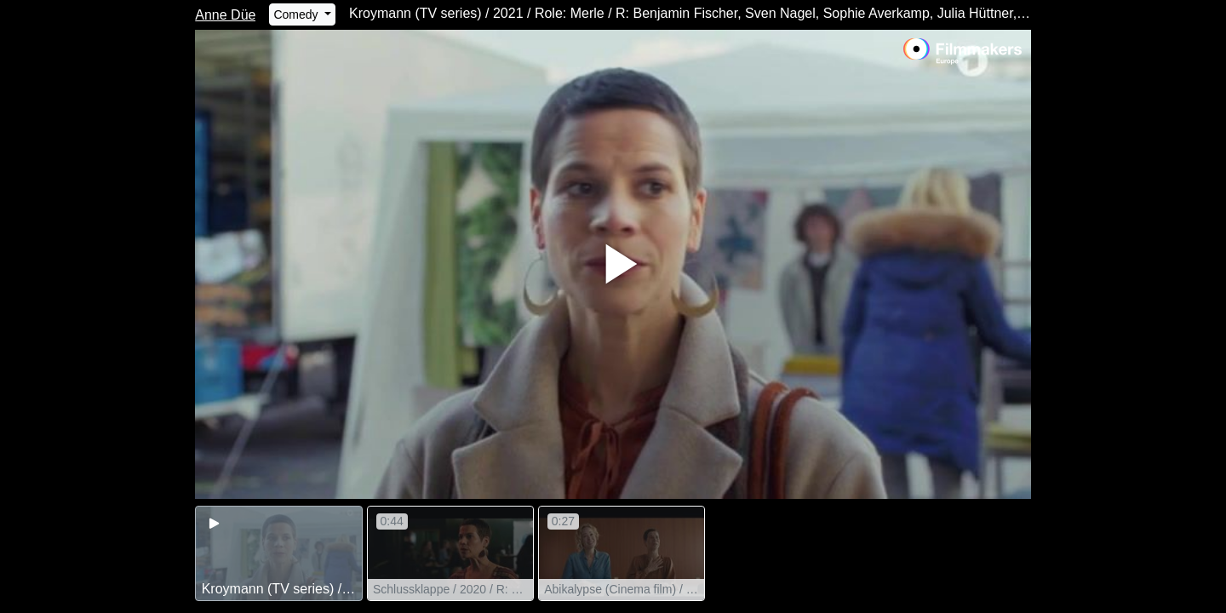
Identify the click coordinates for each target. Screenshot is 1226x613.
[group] (278, 553)
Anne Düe (225, 15)
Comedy (297, 14)
